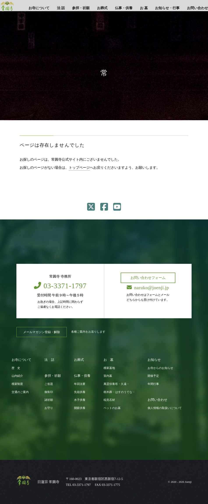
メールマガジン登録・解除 (41, 332)
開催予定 (153, 375)
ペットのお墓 (112, 408)
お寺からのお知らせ (160, 368)
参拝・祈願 (81, 8)
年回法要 (79, 384)
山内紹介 (17, 375)
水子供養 (79, 399)
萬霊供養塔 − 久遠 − (116, 384)
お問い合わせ (197, 8)
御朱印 (48, 392)
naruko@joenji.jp (148, 287)
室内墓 (108, 375)
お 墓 (144, 8)
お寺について (38, 8)
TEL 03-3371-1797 (78, 485)
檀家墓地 (109, 368)
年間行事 (153, 384)
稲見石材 (109, 399)
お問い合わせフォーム (148, 278)
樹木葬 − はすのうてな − (119, 392)
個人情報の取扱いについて (165, 408)
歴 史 (16, 368)
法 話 (61, 8)
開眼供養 (79, 408)
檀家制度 (17, 384)
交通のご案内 (20, 392)
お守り (48, 408)
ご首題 (48, 384)
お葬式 (102, 8)
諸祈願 (48, 399)
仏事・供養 (123, 8)
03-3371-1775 (111, 485)
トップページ (79, 167)
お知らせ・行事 (167, 8)
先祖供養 (79, 392)
